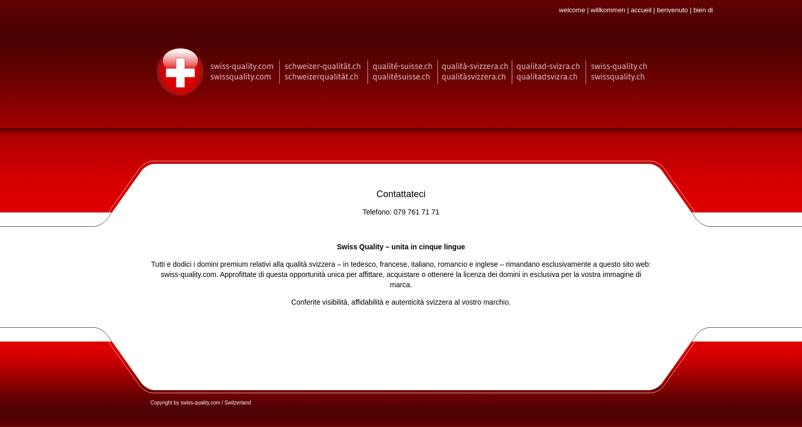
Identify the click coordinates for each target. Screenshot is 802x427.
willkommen (608, 10)
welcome (572, 10)
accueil (641, 10)
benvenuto (672, 10)
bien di (703, 10)
